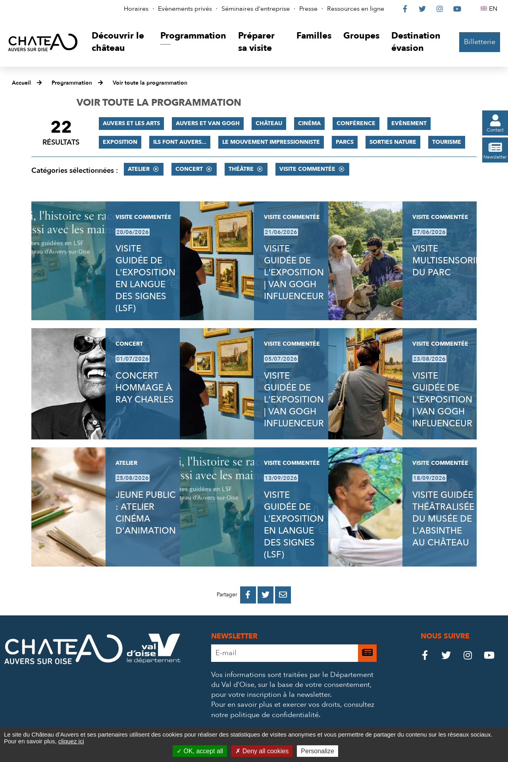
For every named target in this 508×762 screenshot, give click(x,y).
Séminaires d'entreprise (255, 8)
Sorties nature (392, 142)
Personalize (317, 751)
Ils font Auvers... (179, 142)
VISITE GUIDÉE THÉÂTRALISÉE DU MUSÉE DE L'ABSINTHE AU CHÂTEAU (443, 519)
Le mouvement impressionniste (271, 142)
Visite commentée (307, 169)
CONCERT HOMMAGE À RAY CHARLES (144, 388)
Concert (189, 169)
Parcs (345, 142)
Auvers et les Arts (131, 123)
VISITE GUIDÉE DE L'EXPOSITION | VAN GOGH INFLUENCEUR (294, 272)
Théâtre (241, 169)
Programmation (72, 83)
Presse (308, 8)
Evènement (409, 123)
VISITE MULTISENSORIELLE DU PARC (453, 260)
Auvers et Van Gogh (208, 123)
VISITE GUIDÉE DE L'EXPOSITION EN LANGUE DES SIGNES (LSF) (145, 278)
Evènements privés (185, 8)
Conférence (356, 123)
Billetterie (479, 42)
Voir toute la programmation (150, 83)
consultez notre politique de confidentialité (292, 709)
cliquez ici (71, 741)
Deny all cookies (262, 751)
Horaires (136, 8)
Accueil (21, 83)
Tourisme (446, 142)
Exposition (120, 142)
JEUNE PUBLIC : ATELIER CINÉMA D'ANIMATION (145, 513)
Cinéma (309, 123)
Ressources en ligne (355, 8)
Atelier (139, 169)
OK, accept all (200, 751)
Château (269, 123)
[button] (120, 42)
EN (494, 8)
